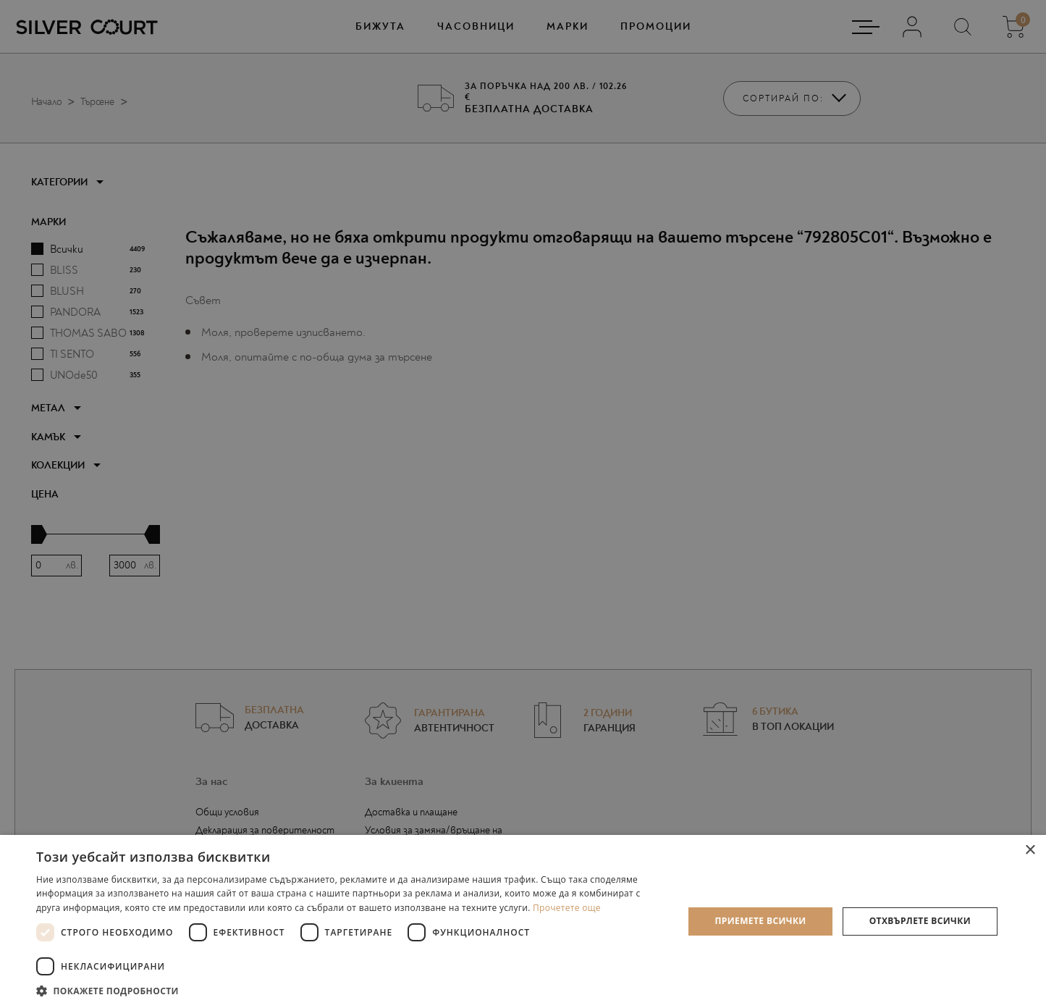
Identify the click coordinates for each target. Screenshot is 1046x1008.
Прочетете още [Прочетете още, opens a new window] (567, 908)
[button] (350, 990)
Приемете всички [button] (760, 921)
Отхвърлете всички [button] (920, 921)
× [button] (1029, 850)
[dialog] (523, 504)
